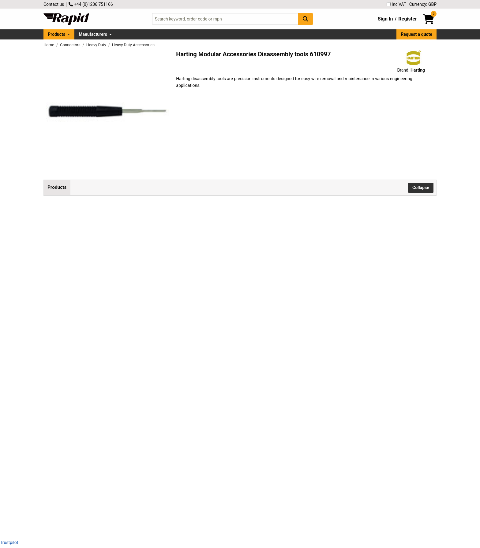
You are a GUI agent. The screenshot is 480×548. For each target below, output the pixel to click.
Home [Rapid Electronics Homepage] (49, 45)
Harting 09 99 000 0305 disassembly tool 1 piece (139, 342)
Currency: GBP (423, 4)
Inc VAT (396, 4)
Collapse (420, 187)
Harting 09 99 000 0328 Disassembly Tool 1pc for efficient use (151, 432)
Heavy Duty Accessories (133, 45)
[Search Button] (305, 18)
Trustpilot (9, 542)
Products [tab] (56, 187)
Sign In (385, 19)
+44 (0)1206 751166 (91, 4)
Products (56, 34)
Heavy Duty (96, 45)
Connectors (70, 45)
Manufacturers (93, 34)
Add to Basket (268, 233)
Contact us (53, 4)
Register (407, 19)
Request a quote (416, 34)
